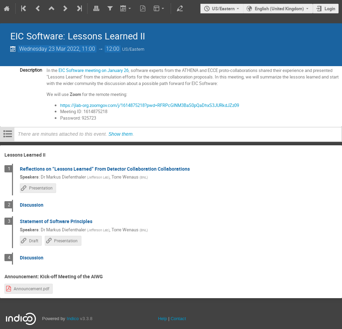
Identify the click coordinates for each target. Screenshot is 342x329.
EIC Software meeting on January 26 (93, 70)
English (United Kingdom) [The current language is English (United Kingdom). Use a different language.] (279, 8)
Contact (178, 318)
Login (330, 8)
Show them (120, 134)
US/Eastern (223, 8)
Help (162, 318)
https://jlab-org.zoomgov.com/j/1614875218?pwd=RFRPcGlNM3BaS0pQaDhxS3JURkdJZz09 (149, 105)
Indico (73, 318)
